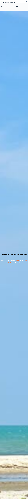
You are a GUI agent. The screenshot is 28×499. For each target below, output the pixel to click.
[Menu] (26, 1)
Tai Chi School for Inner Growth (8, 2)
